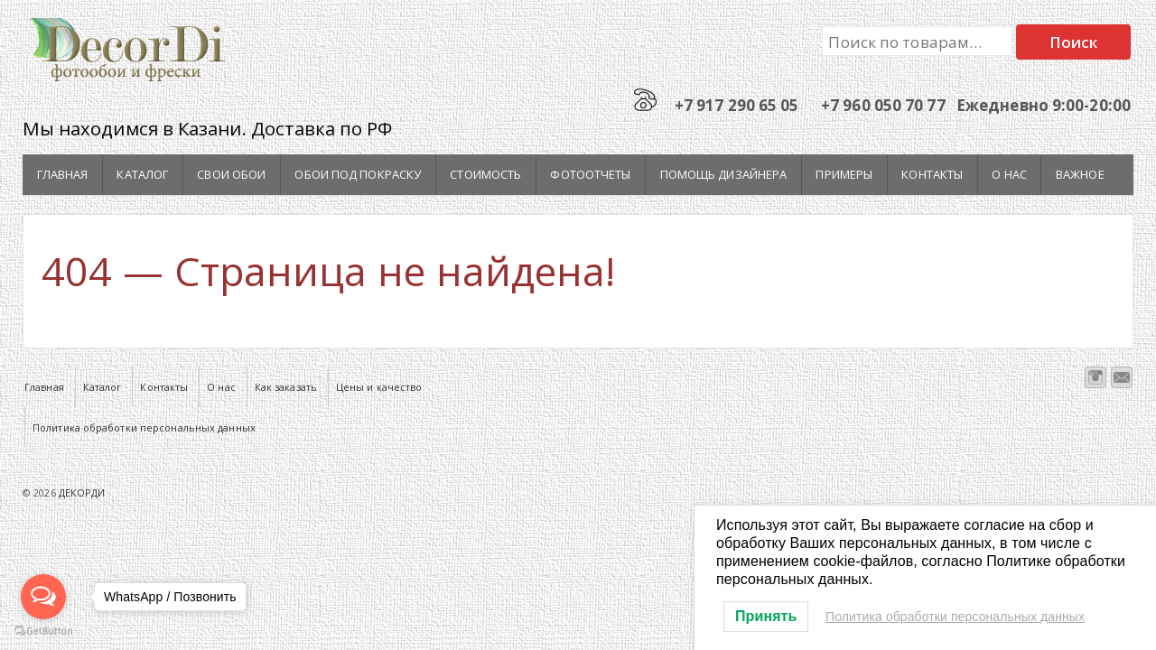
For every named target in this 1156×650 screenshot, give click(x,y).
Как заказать (286, 387)
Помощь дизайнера (724, 174)
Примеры (844, 174)
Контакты (932, 174)
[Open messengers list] (43, 596)
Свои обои (231, 174)
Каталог (142, 174)
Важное (1080, 174)
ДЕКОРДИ (81, 492)
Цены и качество (379, 387)
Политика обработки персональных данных (144, 427)
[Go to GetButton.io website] (43, 631)
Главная (63, 174)
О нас (1009, 174)
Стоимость (485, 174)
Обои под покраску (357, 174)
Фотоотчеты (590, 174)
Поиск (1073, 42)
